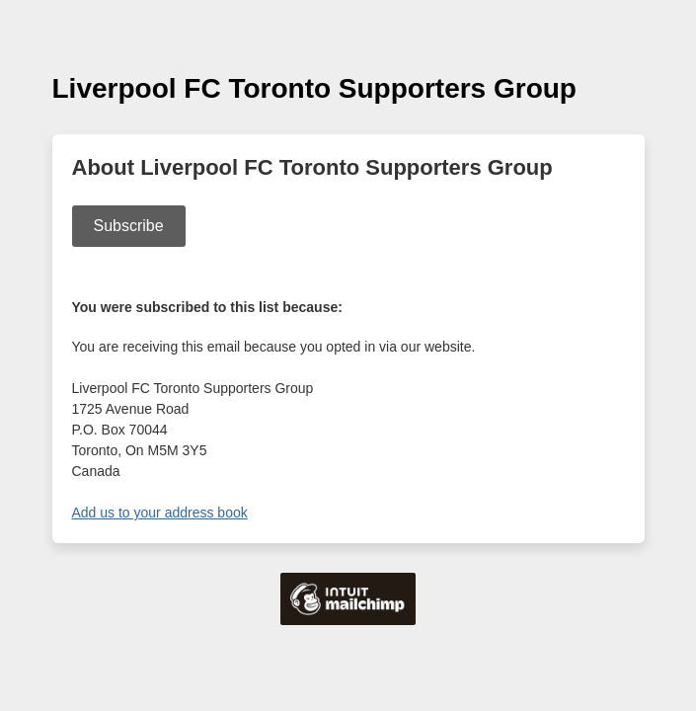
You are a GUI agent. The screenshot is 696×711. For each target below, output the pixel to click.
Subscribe (129, 225)
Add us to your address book (160, 512)
